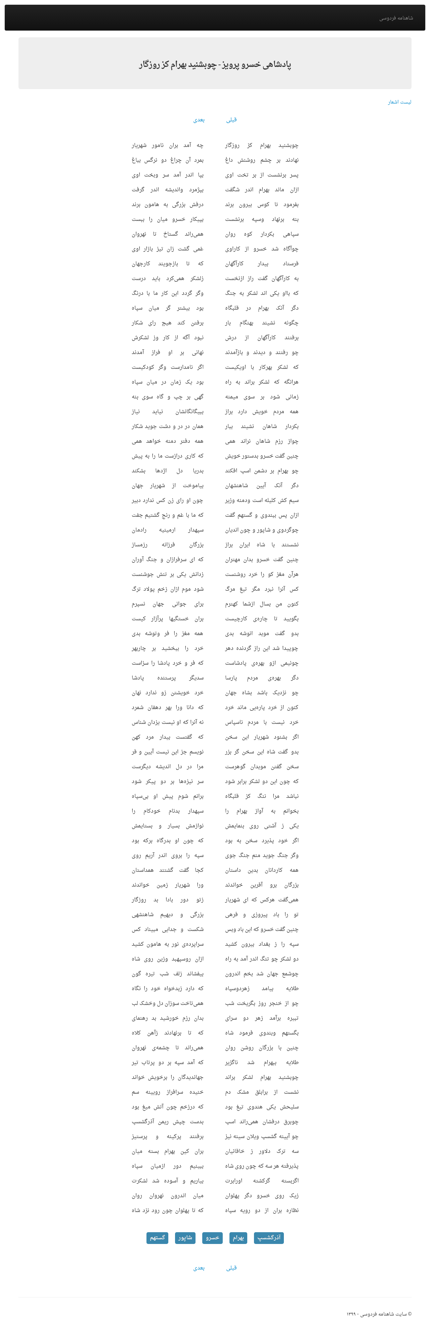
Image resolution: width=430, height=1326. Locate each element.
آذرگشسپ (269, 1238)
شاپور (185, 1238)
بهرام (238, 1238)
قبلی (231, 120)
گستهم (157, 1238)
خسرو (212, 1238)
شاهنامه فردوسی (396, 18)
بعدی (199, 120)
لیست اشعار (400, 102)
